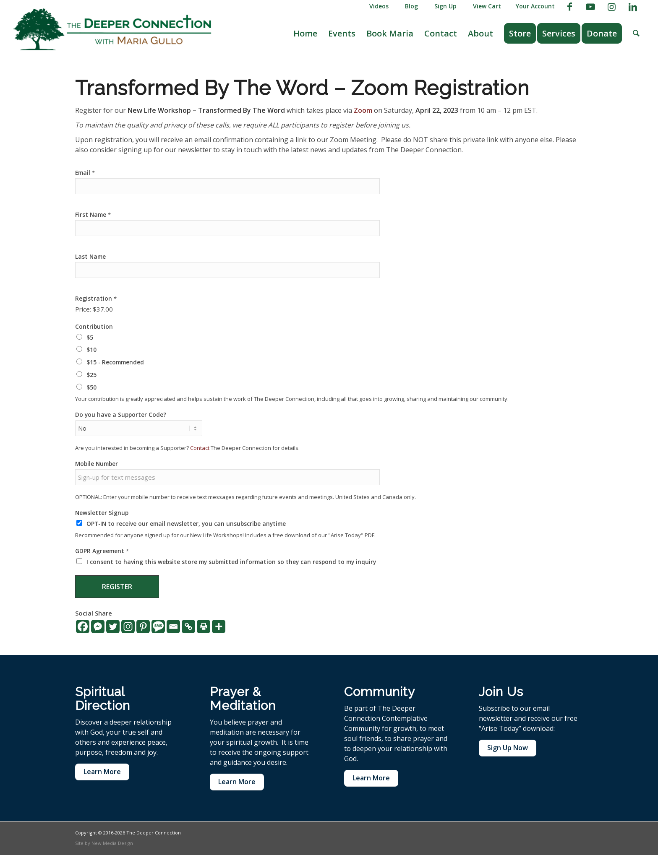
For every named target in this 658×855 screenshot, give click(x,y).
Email (85, 173)
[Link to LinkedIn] (633, 6)
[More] (218, 626)
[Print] (203, 626)
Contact (199, 448)
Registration (96, 298)
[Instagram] (128, 626)
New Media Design (112, 843)
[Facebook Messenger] (97, 626)
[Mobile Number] (227, 477)
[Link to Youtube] (591, 6)
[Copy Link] (188, 626)
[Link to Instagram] (612, 6)
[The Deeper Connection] (112, 29)
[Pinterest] (143, 626)
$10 (91, 349)
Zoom (363, 110)
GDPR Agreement (102, 551)
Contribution (94, 326)
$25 (91, 375)
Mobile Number (96, 464)
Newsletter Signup (101, 513)
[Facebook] (82, 626)
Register (117, 586)
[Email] (173, 626)
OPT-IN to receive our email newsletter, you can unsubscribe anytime (186, 524)
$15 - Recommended (115, 362)
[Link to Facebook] (570, 6)
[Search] (636, 34)
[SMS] (158, 626)
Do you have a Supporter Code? (120, 414)
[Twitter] (113, 626)
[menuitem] (377, 6)
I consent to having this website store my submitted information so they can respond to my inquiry (231, 562)
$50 (91, 387)
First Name (93, 214)
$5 (89, 337)
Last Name (90, 256)
